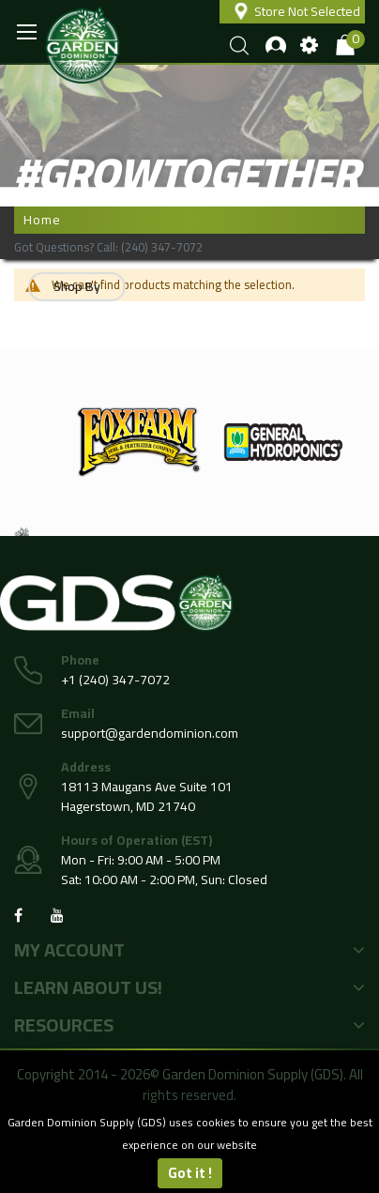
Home (42, 219)
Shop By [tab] (76, 286)
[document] (189, 1149)
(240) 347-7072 (162, 247)
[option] (139, 442)
